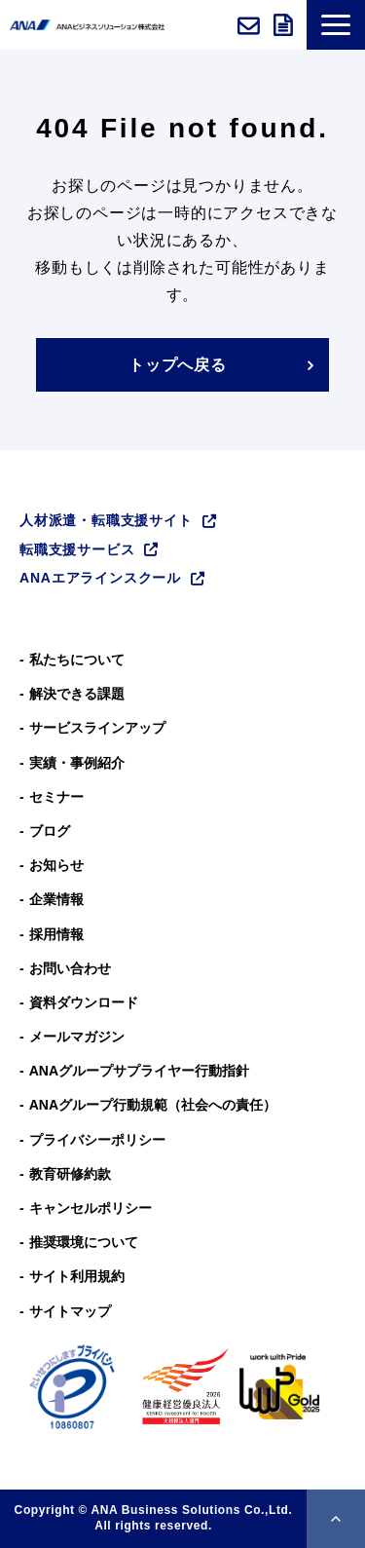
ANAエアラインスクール (100, 577)
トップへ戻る (177, 365)
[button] (336, 25)
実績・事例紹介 (77, 763)
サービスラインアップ (97, 728)
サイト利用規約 (77, 1276)
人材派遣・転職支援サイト (106, 520)
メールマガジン (77, 1036)
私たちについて (77, 659)
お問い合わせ (251, 25)
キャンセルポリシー (90, 1208)
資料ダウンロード (285, 25)
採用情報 (56, 934)
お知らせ (56, 865)
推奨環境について (83, 1242)
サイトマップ (70, 1311)
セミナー (56, 797)
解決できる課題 (77, 693)
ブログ (49, 831)
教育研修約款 (70, 1174)
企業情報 (56, 899)
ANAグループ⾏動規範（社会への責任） (152, 1105)
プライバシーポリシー (97, 1140)
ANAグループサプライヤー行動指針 (139, 1070)
